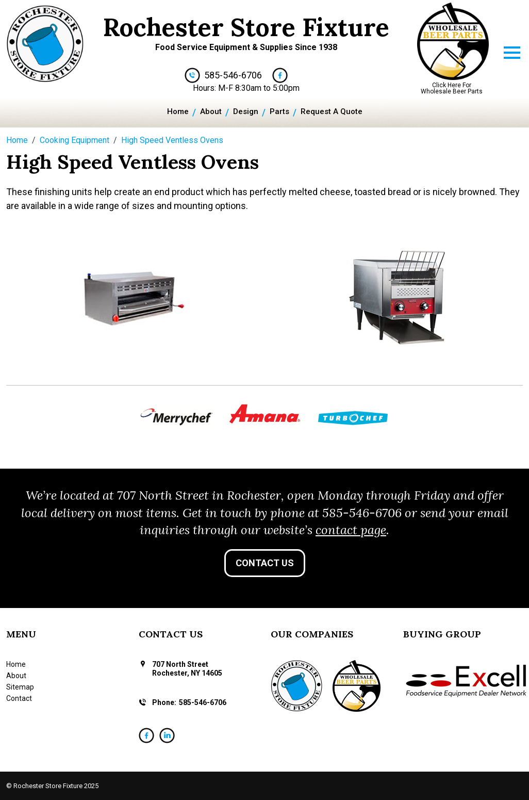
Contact (19, 698)
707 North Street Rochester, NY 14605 (187, 668)
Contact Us (265, 562)
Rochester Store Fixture (246, 27)
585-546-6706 (233, 75)
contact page (351, 530)
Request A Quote (331, 111)
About (211, 111)
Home (178, 111)
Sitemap (20, 687)
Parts (279, 111)
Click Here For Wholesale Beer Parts (452, 88)
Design (245, 111)
